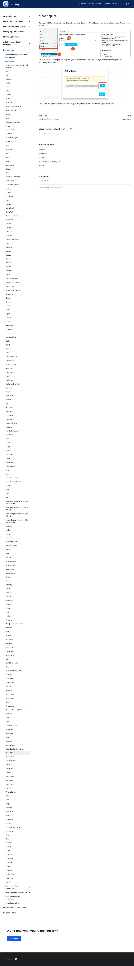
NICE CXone (10, 569)
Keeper (8, 447)
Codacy (8, 204)
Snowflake (9, 733)
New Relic (9, 581)
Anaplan (8, 114)
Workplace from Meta (13, 827)
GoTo (7, 349)
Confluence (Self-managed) (15, 216)
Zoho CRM (9, 855)
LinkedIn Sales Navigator (14, 482)
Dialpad (8, 255)
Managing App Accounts (14, 32)
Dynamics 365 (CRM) (13, 290)
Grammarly (9, 368)
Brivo (7, 161)
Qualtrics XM (10, 651)
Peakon (8, 616)
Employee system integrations (11, 887)
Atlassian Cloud (11, 130)
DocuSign (9, 270)
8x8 (7, 75)
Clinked (8, 192)
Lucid (7, 493)
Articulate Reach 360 (13, 122)
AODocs (8, 79)
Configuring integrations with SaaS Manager (15, 56)
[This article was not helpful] (71, 129)
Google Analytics (11, 357)
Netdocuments (11, 573)
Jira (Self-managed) (12, 431)
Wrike (8, 835)
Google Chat (10, 361)
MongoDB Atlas (11, 565)
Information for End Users (14, 908)
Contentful (9, 220)
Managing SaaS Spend (13, 21)
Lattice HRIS (10, 462)
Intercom (9, 419)
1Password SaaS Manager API (50, 161)
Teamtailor (9, 780)
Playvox (8, 635)
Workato (8, 823)
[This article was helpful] (64, 129)
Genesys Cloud (11, 337)
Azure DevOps (11, 141)
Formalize (9, 321)
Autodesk (9, 134)
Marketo (8, 530)
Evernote (9, 302)
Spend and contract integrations (12, 898)
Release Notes (9, 913)
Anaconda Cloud (11, 110)
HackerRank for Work (13, 384)
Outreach (9, 596)
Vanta (8, 815)
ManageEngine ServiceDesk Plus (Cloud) (17, 515)
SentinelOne (10, 698)
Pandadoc (9, 604)
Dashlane (9, 247)
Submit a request (111, 4)
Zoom (8, 866)
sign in (46, 187)
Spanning (9, 741)
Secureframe (10, 682)
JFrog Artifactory (11, 423)
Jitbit (7, 439)
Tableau (42, 149)
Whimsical (9, 819)
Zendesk (42, 157)
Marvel (8, 534)
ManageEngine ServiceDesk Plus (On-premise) (17, 521)
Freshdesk (9, 325)
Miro (7, 553)
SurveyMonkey (11, 761)
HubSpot (9, 411)
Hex (7, 404)
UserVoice (9, 811)
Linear (8, 474)
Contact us (13, 939)
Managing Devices (11, 37)
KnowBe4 (9, 450)
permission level (108, 104)
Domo (8, 274)
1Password (8, 959)
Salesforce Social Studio (14, 671)
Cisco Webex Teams (13, 184)
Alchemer (9, 102)
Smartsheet (10, 729)
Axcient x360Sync (12, 138)
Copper (8, 224)
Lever (8, 470)
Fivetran (8, 317)
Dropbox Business (12, 278)
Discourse (9, 263)
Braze (8, 157)
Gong (7, 353)
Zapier (8, 839)
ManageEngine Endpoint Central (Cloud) (17, 509)
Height (8, 392)
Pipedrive (9, 628)
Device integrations (11, 903)
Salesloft (9, 675)
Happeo (8, 388)
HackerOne (9, 380)
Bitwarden (9, 149)
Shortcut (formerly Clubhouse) (16, 710)
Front (7, 333)
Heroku (8, 400)
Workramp (9, 831)
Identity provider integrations (15, 892)
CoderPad (9, 212)
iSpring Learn (10, 874)
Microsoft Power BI (12, 542)
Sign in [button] (127, 4)
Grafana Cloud (11, 364)
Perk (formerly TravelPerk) (15, 624)
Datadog (9, 251)
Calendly (9, 169)
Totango (8, 796)
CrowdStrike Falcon (12, 239)
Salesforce (9, 667)
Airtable (42, 166)
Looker (8, 486)
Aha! (7, 87)
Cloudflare (9, 196)
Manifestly (9, 526)
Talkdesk (9, 772)
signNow (9, 882)
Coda (7, 200)
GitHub (8, 341)
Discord (8, 259)
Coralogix (9, 227)
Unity (7, 804)
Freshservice (10, 329)
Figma (8, 314)
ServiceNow (10, 706)
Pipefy (8, 632)
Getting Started (10, 16)
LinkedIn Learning (12, 478)
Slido (7, 721)
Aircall (8, 91)
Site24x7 (9, 714)
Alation (8, 98)
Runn (7, 659)
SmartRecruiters (11, 725)
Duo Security (10, 286)
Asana (8, 126)
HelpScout (9, 396)
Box (7, 153)
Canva (8, 173)
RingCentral (10, 655)
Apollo (8, 118)
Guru (7, 376)
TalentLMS (9, 768)
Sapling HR (9, 678)
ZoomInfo (9, 870)
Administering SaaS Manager (12, 43)
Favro (8, 310)
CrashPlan (9, 235)
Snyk (7, 737)
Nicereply (9, 585)
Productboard (10, 647)
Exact (8, 306)
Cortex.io (9, 231)
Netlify (8, 577)
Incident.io (9, 415)
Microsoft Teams (11, 546)
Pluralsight (9, 639)
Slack (7, 718)
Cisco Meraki (10, 181)
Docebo (8, 267)
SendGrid (9, 690)
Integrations (8, 50)
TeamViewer (10, 776)
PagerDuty (9, 600)
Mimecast (9, 549)
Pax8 (7, 612)
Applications (9, 61)
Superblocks (126, 119)
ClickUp (8, 188)
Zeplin (8, 851)
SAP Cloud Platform (12, 663)
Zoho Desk (9, 858)
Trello (8, 800)
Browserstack (10, 165)
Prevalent (9, 643)
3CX (7, 71)
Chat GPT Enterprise (13, 177)
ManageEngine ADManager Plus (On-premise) (17, 502)
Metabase (42, 153)
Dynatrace (9, 294)
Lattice (8, 458)
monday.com (10, 878)
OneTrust (9, 592)
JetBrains (9, 427)
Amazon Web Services (13, 106)
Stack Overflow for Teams (48, 119)
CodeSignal (10, 208)
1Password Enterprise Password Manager (17, 66)
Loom (8, 490)
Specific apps (10, 745)
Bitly (7, 145)
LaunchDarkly (10, 466)
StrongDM (9, 753)
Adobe (8, 83)
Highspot (9, 407)
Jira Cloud (9, 435)
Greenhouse (10, 372)
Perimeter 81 (10, 620)
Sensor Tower (10, 694)
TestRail (8, 788)
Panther (8, 608)
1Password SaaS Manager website (90, 4)
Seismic (8, 686)
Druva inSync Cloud (12, 282)
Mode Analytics (11, 561)
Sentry (8, 702)
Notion (8, 589)
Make (7, 497)
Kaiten (8, 443)
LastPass (9, 454)
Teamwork (9, 784)
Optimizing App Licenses (14, 26)
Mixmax (8, 557)
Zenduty (8, 847)
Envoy (8, 298)
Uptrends (9, 808)
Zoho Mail (9, 862)
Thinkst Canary (11, 792)
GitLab (8, 345)
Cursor (8, 243)
